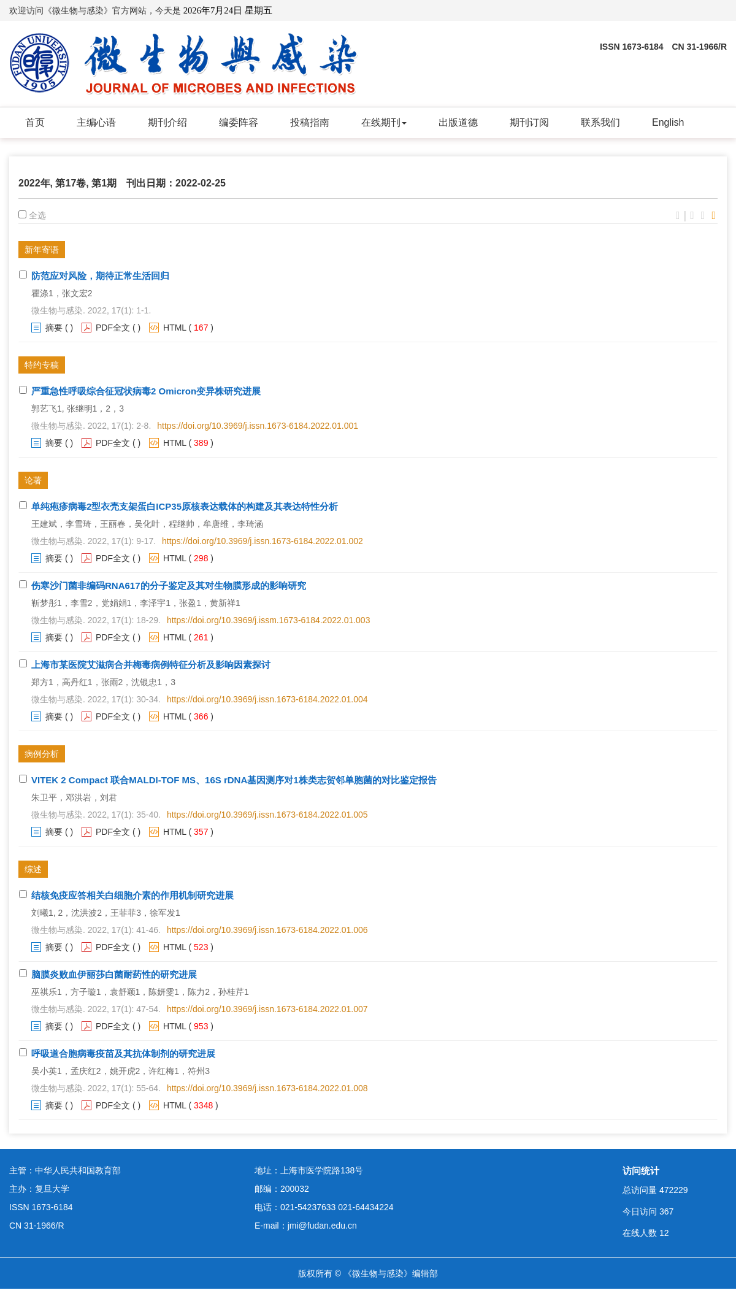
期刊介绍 (167, 122)
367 (666, 1211)
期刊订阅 (529, 122)
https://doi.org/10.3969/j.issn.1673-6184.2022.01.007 (267, 1009)
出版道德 (458, 122)
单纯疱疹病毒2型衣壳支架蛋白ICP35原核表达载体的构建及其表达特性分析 (184, 506)
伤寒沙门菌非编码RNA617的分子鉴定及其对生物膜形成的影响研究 (168, 585)
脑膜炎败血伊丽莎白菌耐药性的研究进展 (114, 974)
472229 (673, 1190)
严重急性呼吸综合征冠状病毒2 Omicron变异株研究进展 (146, 391)
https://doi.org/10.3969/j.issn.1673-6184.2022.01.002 (262, 541)
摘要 (54, 327)
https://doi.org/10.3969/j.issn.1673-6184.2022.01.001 (257, 426)
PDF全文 (113, 327)
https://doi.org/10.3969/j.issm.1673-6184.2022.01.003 (268, 620)
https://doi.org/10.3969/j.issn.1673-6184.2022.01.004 (267, 699)
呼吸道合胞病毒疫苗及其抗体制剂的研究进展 (123, 1053)
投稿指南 (309, 122)
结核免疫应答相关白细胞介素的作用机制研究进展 (132, 895)
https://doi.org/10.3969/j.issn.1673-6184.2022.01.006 (267, 930)
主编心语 (96, 122)
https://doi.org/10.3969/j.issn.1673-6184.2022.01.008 (267, 1088)
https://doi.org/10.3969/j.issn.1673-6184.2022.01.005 (267, 814)
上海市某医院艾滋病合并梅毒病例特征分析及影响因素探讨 (150, 664)
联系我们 (600, 122)
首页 (35, 122)
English (668, 122)
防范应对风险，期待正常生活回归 (100, 276)
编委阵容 (238, 122)
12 (664, 1233)
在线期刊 (384, 122)
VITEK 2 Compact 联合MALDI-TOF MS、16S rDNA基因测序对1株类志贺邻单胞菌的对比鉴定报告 (234, 780)
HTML (174, 327)
